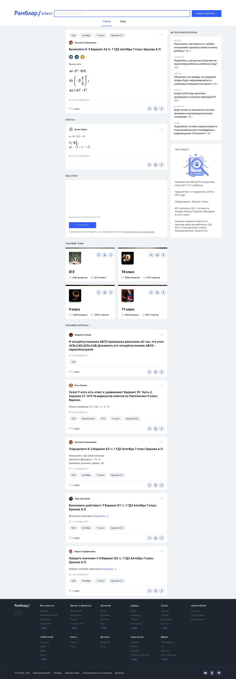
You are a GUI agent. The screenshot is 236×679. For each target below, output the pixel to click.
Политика (45, 619)
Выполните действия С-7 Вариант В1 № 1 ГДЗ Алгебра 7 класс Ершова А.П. (113, 507)
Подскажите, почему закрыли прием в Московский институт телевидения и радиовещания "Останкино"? (195, 130)
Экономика (76, 611)
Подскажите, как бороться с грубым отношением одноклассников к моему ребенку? (195, 47)
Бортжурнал (198, 619)
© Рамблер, (20, 673)
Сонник (134, 642)
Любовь (104, 619)
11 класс (128, 309)
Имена (134, 647)
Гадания (135, 651)
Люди (43, 647)
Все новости (47, 606)
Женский (105, 606)
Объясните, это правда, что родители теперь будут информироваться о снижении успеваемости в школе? (195, 80)
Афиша (135, 606)
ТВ (162, 647)
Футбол (165, 611)
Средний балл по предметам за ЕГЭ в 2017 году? (194, 193)
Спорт (164, 606)
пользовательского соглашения (139, 232)
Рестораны (136, 624)
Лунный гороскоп (140, 655)
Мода (103, 611)
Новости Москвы (49, 615)
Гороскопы (137, 637)
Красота (104, 615)
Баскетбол (166, 619)
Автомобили (198, 606)
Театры (134, 619)
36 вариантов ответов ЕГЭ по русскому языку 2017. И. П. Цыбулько (195, 183)
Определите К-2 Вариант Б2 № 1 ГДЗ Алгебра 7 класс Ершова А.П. (116, 449)
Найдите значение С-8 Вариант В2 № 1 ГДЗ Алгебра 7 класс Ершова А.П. (111, 560)
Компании (75, 615)
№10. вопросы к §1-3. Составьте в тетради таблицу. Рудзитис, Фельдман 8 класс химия (195, 211)
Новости (195, 611)
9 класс (74, 309)
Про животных (169, 655)
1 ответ (74, 108)
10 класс (128, 272)
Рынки (73, 619)
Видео (164, 637)
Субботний (46, 637)
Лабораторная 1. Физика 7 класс (191, 201)
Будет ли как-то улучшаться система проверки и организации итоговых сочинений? (194, 113)
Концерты (136, 615)
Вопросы (105, 642)
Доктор (104, 637)
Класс (73, 637)
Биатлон (165, 624)
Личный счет (77, 624)
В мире (44, 611)
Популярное (167, 642)
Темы (73, 647)
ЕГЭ (71, 272)
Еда (102, 624)
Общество (45, 624)
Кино (133, 611)
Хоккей (165, 615)
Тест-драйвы (197, 615)
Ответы (74, 642)
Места (43, 655)
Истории (44, 642)
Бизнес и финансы (80, 606)
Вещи (43, 651)
